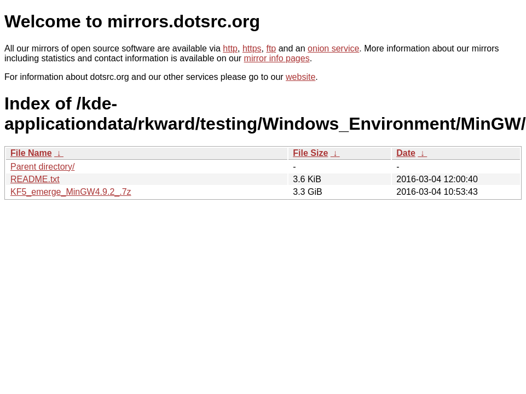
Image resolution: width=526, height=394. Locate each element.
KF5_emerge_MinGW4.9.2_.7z (70, 191)
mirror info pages (277, 58)
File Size (310, 153)
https (252, 48)
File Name (31, 153)
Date (405, 153)
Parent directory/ (42, 166)
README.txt (35, 179)
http (230, 48)
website (300, 77)
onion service (333, 48)
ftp (271, 48)
